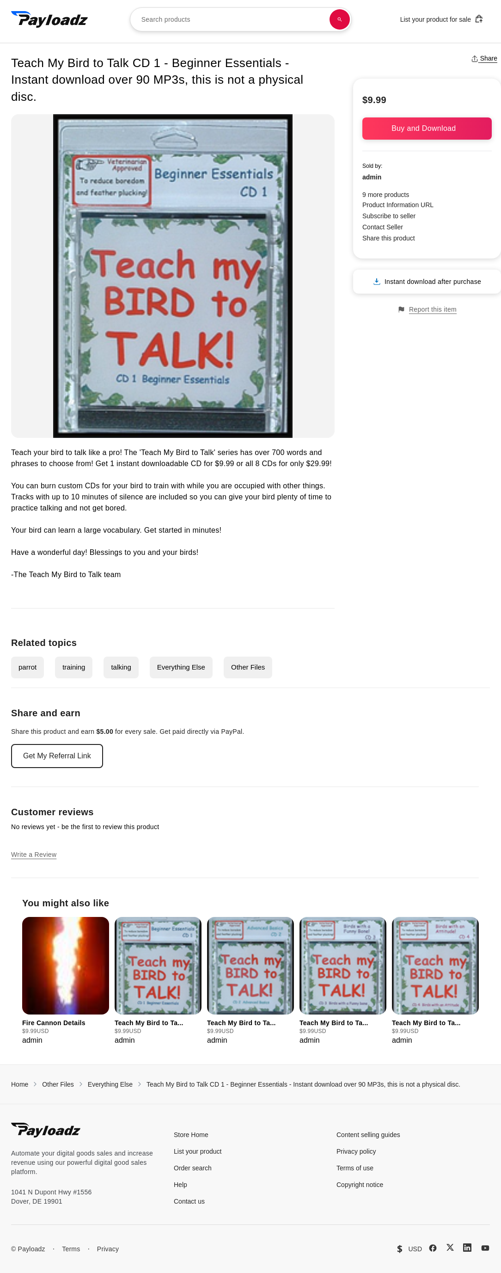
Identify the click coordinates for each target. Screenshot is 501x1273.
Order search (193, 1168)
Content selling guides (368, 1134)
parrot (27, 667)
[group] (65, 981)
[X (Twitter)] (450, 1247)
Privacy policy (356, 1151)
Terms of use (354, 1168)
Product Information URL (398, 205)
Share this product (388, 238)
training (73, 667)
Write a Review (33, 854)
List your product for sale (441, 18)
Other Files (248, 667)
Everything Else (181, 667)
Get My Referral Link (57, 756)
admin (371, 177)
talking (121, 667)
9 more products (385, 194)
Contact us (189, 1201)
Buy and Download (427, 128)
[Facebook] (432, 1248)
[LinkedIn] (467, 1247)
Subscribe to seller (388, 216)
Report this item (427, 310)
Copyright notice (359, 1184)
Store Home (191, 1134)
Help (180, 1184)
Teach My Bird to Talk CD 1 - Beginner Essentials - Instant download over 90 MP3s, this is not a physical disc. (303, 1084)
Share (484, 58)
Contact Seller (382, 227)
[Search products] (340, 19)
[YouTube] (485, 1248)
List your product (198, 1151)
